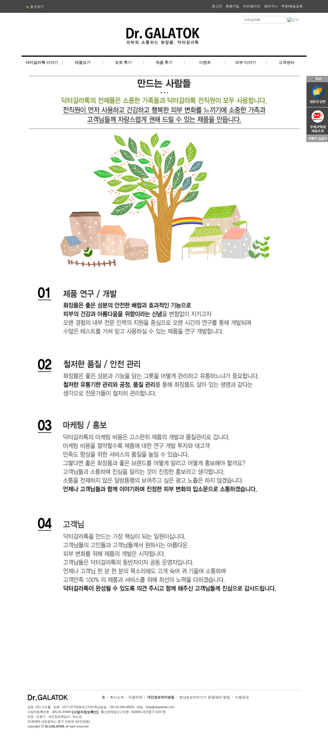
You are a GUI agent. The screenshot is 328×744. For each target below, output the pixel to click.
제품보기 (83, 62)
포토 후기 (123, 62)
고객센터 (286, 62)
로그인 (217, 6)
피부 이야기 (245, 62)
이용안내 (242, 697)
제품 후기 (164, 62)
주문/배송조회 (292, 6)
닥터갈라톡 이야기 (41, 62)
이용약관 (135, 697)
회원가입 (232, 6)
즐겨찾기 (35, 6)
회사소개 (117, 697)
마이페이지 (251, 6)
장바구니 (271, 6)
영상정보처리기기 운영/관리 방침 (204, 697)
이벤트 (205, 62)
